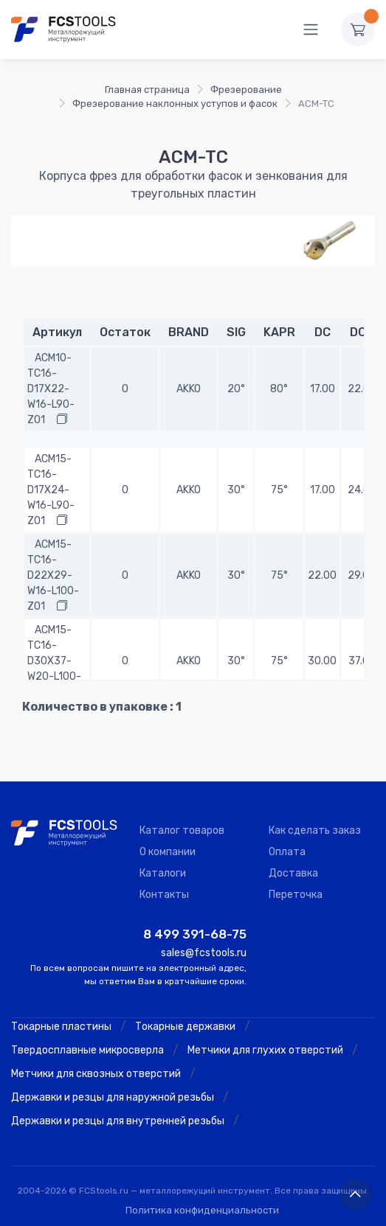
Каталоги (162, 873)
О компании (167, 852)
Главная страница (147, 89)
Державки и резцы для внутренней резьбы (117, 1121)
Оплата (287, 852)
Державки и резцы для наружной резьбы (112, 1097)
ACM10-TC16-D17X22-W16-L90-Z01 (51, 389)
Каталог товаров (181, 830)
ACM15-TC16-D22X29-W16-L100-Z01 (53, 575)
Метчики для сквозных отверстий (96, 1073)
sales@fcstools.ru (204, 953)
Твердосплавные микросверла (87, 1050)
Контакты (164, 894)
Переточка (296, 894)
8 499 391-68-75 (195, 934)
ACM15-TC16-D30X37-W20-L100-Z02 (54, 661)
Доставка (293, 873)
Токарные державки (185, 1026)
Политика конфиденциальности (202, 1210)
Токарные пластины (61, 1026)
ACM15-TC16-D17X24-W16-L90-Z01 (51, 490)
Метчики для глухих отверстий (265, 1050)
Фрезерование (246, 89)
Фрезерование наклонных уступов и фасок (175, 103)
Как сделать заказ (315, 830)
